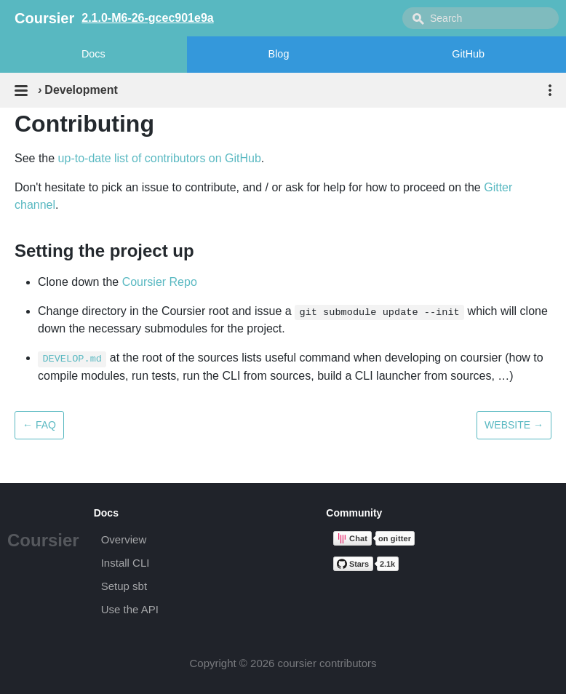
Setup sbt (124, 586)
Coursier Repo (159, 282)
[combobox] (480, 18)
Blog (279, 54)
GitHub (468, 54)
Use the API (130, 609)
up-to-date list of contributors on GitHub (159, 158)
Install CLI (125, 563)
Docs (93, 54)
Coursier (43, 540)
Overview (124, 539)
